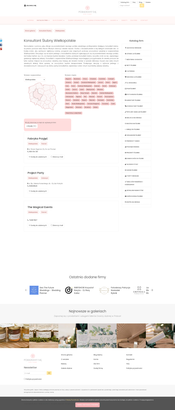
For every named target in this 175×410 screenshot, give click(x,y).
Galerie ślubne (66, 368)
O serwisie (65, 359)
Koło (67, 86)
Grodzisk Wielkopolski (88, 82)
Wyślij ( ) (31, 126)
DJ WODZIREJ (131, 83)
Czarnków (102, 79)
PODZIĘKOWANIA (132, 147)
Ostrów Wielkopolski (106, 93)
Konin (73, 86)
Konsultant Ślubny (45, 31)
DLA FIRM (133, 20)
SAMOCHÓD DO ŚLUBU (134, 158)
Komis (96, 359)
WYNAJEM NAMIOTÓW (134, 190)
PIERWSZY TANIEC (132, 141)
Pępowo (78, 97)
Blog (140, 2)
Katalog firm (125, 2)
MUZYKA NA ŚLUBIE (132, 123)
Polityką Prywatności (72, 400)
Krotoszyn (112, 86)
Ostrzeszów (69, 97)
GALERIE (113, 20)
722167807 (33, 220)
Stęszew (92, 100)
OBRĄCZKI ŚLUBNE (132, 129)
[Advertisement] (71, 250)
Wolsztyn (79, 107)
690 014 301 (33, 151)
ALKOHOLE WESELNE (133, 48)
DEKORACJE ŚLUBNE (133, 77)
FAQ (127, 364)
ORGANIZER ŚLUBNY (133, 135)
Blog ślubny (98, 355)
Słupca (84, 100)
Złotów (95, 107)
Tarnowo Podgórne (93, 104)
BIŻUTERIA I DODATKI (133, 59)
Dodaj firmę (98, 368)
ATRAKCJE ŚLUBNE (132, 54)
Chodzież (93, 79)
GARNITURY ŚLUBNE (132, 100)
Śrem (67, 104)
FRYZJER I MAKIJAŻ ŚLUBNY (135, 112)
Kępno (115, 82)
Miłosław (100, 89)
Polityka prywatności (33, 379)
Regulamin (130, 359)
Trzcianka (105, 104)
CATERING (130, 71)
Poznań (99, 97)
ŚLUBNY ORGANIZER (75, 20)
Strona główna (30, 31)
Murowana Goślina (72, 93)
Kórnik (104, 86)
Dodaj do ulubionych (38, 157)
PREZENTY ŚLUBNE (132, 153)
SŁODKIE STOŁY (131, 164)
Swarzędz (101, 100)
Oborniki (94, 93)
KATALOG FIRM (42, 20)
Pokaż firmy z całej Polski (73, 113)
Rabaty (64, 364)
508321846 (33, 186)
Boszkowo (77, 79)
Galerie (148, 2)
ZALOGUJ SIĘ (31, 5)
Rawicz (68, 100)
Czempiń (111, 79)
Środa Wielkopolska (78, 104)
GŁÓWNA (30, 20)
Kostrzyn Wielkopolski (85, 86)
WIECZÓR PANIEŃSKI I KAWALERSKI (134, 183)
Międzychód (90, 89)
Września (87, 107)
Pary (134, 2)
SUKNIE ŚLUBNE (131, 170)
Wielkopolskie (60, 31)
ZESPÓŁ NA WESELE (132, 202)
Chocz (85, 79)
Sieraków (76, 100)
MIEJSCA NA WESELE (133, 118)
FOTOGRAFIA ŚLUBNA (133, 94)
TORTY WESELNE (132, 176)
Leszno (75, 89)
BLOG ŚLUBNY (58, 20)
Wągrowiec (69, 107)
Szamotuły (110, 100)
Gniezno (68, 82)
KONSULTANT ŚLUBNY (134, 106)
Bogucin (68, 79)
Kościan (97, 86)
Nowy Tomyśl (85, 93)
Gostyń (76, 82)
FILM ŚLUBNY (130, 89)
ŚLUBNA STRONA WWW (96, 20)
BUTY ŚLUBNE (130, 65)
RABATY (124, 20)
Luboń (82, 89)
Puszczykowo (109, 97)
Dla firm (97, 364)
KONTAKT (144, 20)
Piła (85, 97)
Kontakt (129, 355)
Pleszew (91, 97)
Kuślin (68, 89)
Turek (113, 104)
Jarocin (100, 82)
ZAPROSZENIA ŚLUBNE (134, 196)
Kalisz (108, 82)
